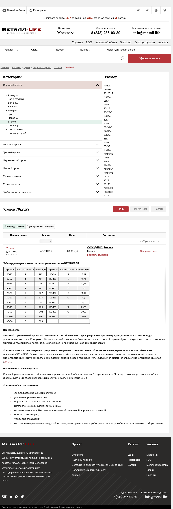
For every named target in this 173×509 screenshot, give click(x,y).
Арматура (12, 95)
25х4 (106, 104)
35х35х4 (108, 150)
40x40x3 (108, 153)
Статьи (34, 49)
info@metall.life (146, 32)
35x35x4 (108, 134)
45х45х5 (108, 191)
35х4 (106, 142)
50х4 (106, 195)
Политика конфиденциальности (89, 470)
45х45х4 (108, 187)
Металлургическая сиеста (121, 49)
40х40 (107, 165)
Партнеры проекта (145, 42)
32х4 (106, 123)
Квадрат (12, 110)
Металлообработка (106, 42)
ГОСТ (89, 42)
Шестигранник (15, 129)
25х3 (106, 100)
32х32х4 (108, 131)
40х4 (106, 161)
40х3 (106, 157)
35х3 (106, 138)
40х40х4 (108, 169)
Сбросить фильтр (149, 241)
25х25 (107, 108)
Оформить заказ (149, 251)
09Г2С (7, 361)
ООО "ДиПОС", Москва (100, 247)
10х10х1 (107, 85)
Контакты (163, 42)
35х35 (107, 146)
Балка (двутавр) (15, 99)
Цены (121, 209)
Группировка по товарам (40, 226)
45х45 (107, 184)
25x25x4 (108, 97)
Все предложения (14, 226)
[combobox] (46, 241)
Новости (59, 49)
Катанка (11, 106)
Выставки (85, 49)
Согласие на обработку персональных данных (97, 465)
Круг (10, 114)
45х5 (106, 180)
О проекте (125, 42)
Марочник (77, 42)
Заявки (159, 209)
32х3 (106, 119)
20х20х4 (108, 93)
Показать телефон (97, 254)
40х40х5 (108, 172)
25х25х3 (108, 112)
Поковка (12, 117)
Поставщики (140, 209)
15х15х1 (107, 89)
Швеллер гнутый (16, 133)
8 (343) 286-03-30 (105, 32)
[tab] (51, 85)
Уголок (11, 121)
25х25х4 (108, 115)
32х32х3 (108, 127)
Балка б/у (12, 102)
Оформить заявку (149, 58)
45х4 (106, 176)
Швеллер (12, 125)
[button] (51, 85)
